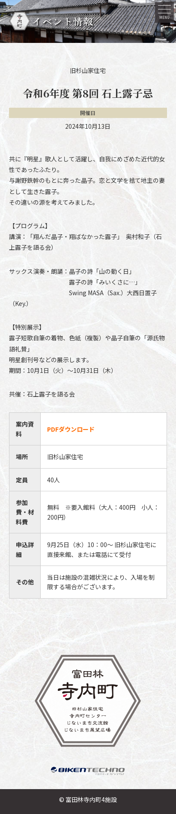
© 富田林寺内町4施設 (88, 799)
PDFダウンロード (71, 429)
